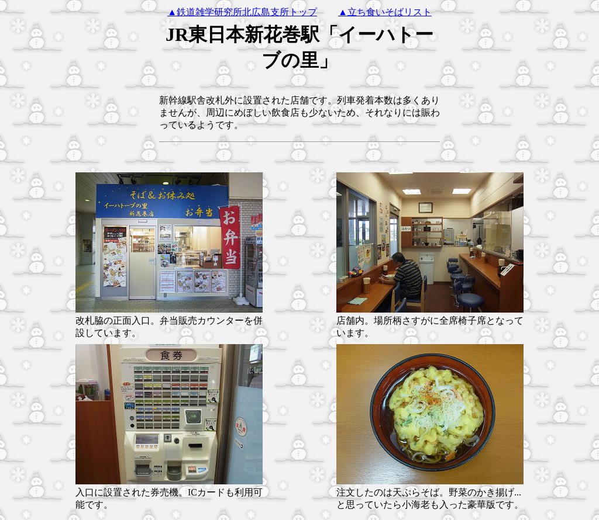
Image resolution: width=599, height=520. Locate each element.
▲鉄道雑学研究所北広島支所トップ (242, 12)
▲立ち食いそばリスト (385, 12)
